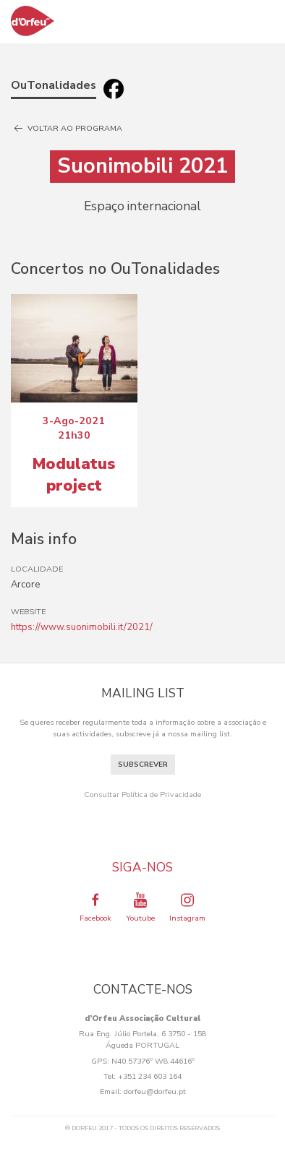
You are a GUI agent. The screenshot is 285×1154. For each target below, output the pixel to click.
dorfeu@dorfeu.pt (155, 1091)
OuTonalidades (53, 85)
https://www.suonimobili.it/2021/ (82, 627)
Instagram (187, 907)
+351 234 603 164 (150, 1076)
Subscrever (143, 764)
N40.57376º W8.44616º (153, 1061)
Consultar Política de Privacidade (142, 794)
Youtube (140, 907)
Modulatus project (74, 474)
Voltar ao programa (66, 128)
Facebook (95, 907)
